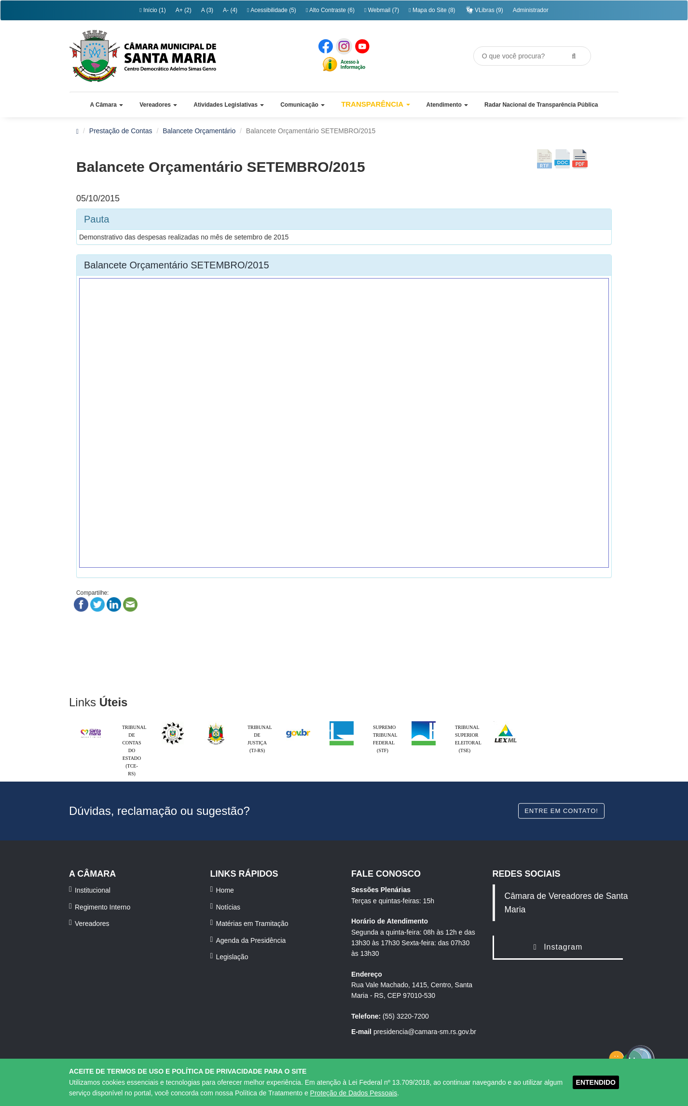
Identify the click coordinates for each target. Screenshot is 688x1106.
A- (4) (230, 10)
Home (225, 890)
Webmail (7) (381, 10)
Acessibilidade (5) (271, 10)
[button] (106, 105)
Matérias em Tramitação (252, 923)
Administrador (531, 10)
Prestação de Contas (120, 131)
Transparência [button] (375, 104)
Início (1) (152, 10)
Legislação (232, 957)
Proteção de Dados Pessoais (354, 1093)
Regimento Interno (102, 907)
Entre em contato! (561, 810)
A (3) (207, 10)
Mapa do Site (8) (432, 10)
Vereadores (92, 923)
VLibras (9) (484, 9)
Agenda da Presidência (251, 940)
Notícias (228, 907)
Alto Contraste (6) (330, 10)
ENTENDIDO (596, 1082)
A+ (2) (184, 10)
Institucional (92, 890)
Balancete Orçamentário (199, 131)
